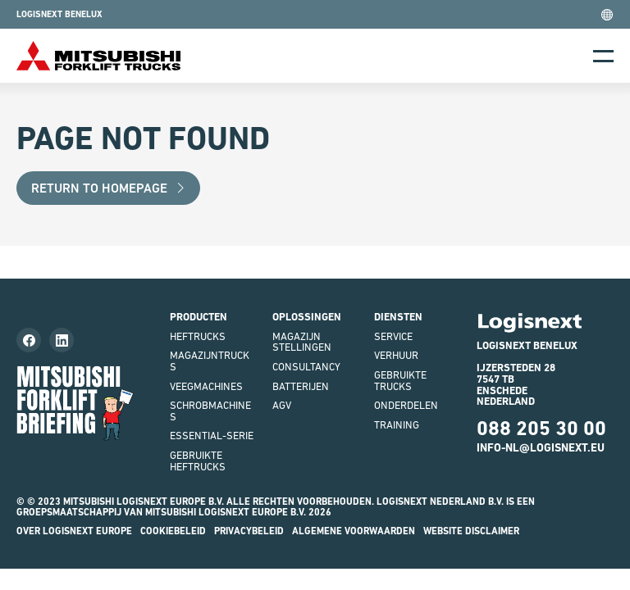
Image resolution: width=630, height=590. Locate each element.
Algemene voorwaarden (353, 531)
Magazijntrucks (209, 361)
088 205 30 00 (541, 428)
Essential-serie (211, 435)
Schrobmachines (210, 411)
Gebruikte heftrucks (198, 461)
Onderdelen (406, 405)
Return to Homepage (108, 188)
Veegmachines (206, 386)
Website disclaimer (471, 531)
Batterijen (300, 386)
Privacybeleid (249, 531)
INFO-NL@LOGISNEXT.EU (541, 447)
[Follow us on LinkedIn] (61, 340)
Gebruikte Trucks (400, 381)
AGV (281, 405)
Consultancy (306, 367)
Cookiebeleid (173, 531)
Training (396, 425)
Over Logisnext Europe (74, 531)
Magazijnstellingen (301, 342)
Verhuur (396, 355)
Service (393, 336)
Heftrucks (198, 336)
